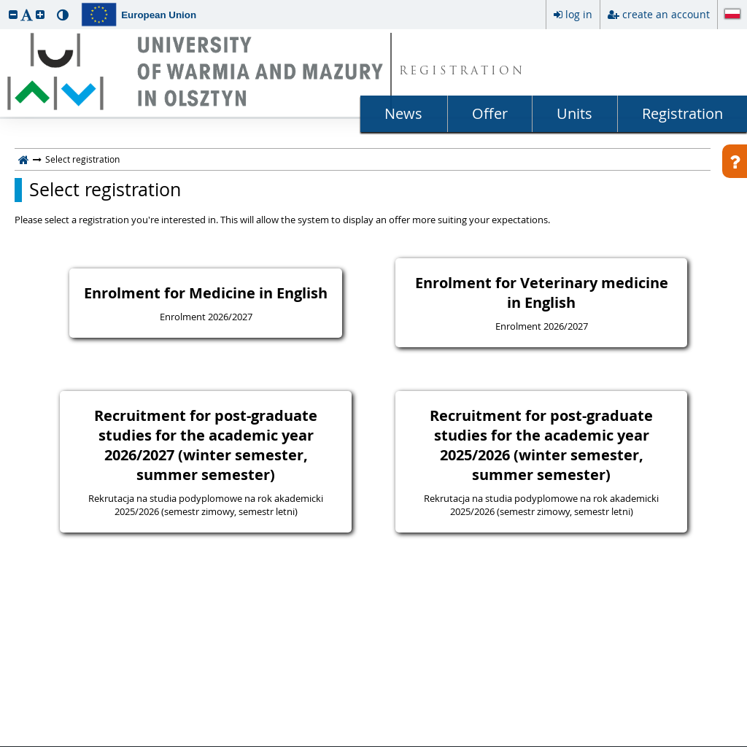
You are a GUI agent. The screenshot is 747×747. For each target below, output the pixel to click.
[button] (13, 14)
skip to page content (3, 3)
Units (574, 113)
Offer (490, 113)
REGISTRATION (462, 71)
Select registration (105, 189)
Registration (682, 113)
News (403, 113)
